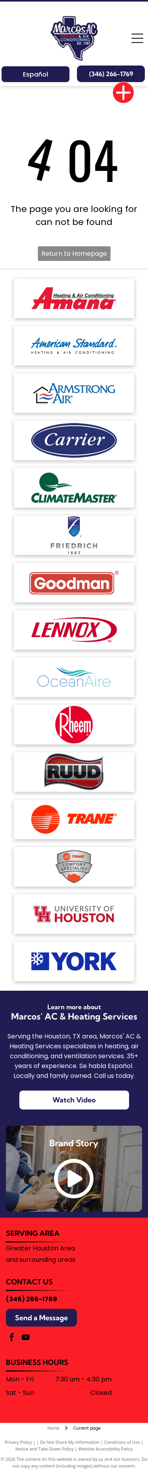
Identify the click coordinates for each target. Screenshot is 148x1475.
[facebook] (12, 1338)
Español (35, 74)
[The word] (74, 772)
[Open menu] (137, 38)
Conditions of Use (122, 1442)
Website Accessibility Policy (105, 1449)
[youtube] (26, 1338)
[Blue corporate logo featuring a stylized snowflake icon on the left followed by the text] (74, 961)
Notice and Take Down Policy (44, 1449)
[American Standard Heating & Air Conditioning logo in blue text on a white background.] (74, 345)
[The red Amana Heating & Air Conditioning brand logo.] (74, 298)
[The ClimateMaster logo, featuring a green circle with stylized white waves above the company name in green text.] (74, 488)
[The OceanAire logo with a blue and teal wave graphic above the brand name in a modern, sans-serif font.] (74, 677)
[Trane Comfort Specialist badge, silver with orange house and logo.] (74, 866)
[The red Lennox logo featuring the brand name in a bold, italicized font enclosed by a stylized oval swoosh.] (74, 630)
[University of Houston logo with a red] (74, 914)
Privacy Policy (18, 1442)
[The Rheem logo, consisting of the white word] (74, 724)
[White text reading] (74, 440)
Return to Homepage (74, 253)
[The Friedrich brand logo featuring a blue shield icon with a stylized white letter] (74, 535)
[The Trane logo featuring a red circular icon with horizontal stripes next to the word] (74, 819)
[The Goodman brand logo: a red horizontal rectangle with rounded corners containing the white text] (74, 582)
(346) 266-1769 (31, 1299)
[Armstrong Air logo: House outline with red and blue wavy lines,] (74, 393)
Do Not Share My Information (69, 1442)
